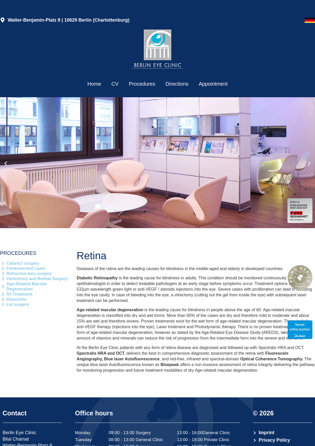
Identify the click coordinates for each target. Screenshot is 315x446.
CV (115, 84)
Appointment (213, 84)
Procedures (142, 84)
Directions (177, 84)
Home (94, 84)
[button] (6, 163)
